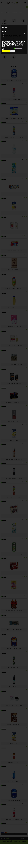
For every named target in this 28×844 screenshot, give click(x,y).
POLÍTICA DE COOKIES (18, 48)
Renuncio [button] (8, 51)
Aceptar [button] (4, 51)
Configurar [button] (13, 51)
